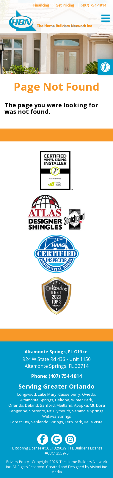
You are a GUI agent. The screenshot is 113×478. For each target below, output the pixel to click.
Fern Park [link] (73, 422)
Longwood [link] (26, 394)
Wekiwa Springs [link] (56, 416)
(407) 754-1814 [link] (93, 5)
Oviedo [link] (88, 394)
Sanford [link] (47, 405)
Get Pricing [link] (65, 5)
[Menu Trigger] (105, 17)
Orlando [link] (15, 405)
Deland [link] (31, 405)
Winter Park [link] (81, 400)
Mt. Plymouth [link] (58, 411)
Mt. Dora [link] (97, 405)
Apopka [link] (81, 405)
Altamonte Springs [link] (36, 400)
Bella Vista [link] (93, 422)
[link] (105, 67)
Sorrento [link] (37, 411)
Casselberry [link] (69, 394)
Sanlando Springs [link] (47, 422)
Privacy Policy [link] (17, 461)
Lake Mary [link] (47, 394)
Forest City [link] (19, 422)
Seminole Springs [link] (87, 411)
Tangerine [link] (18, 411)
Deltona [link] (62, 400)
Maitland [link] (64, 405)
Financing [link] (41, 5)
